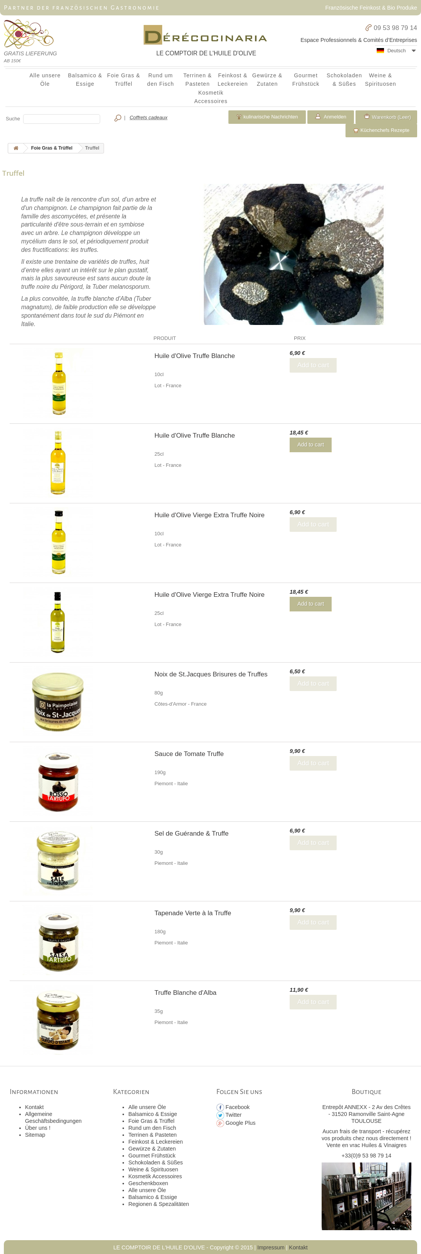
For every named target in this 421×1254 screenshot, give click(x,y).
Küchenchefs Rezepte (381, 130)
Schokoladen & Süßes (344, 79)
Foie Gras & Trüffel (123, 79)
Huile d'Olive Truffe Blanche (194, 356)
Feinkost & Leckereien (233, 79)
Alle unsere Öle (44, 79)
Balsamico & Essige (85, 79)
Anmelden (334, 117)
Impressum (271, 1247)
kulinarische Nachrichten (267, 117)
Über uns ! (37, 1128)
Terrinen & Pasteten (197, 79)
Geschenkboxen (148, 1183)
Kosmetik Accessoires (211, 97)
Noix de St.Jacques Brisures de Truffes (211, 674)
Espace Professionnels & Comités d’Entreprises (358, 40)
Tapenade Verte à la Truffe (192, 913)
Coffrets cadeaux (148, 117)
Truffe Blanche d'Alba (185, 992)
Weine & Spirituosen (380, 79)
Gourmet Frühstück (306, 79)
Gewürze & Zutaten (267, 79)
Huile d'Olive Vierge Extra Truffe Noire (209, 515)
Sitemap (35, 1135)
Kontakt (34, 1107)
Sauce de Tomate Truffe (189, 754)
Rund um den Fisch (160, 79)
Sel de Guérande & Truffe (191, 833)
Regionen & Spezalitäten (158, 1204)
